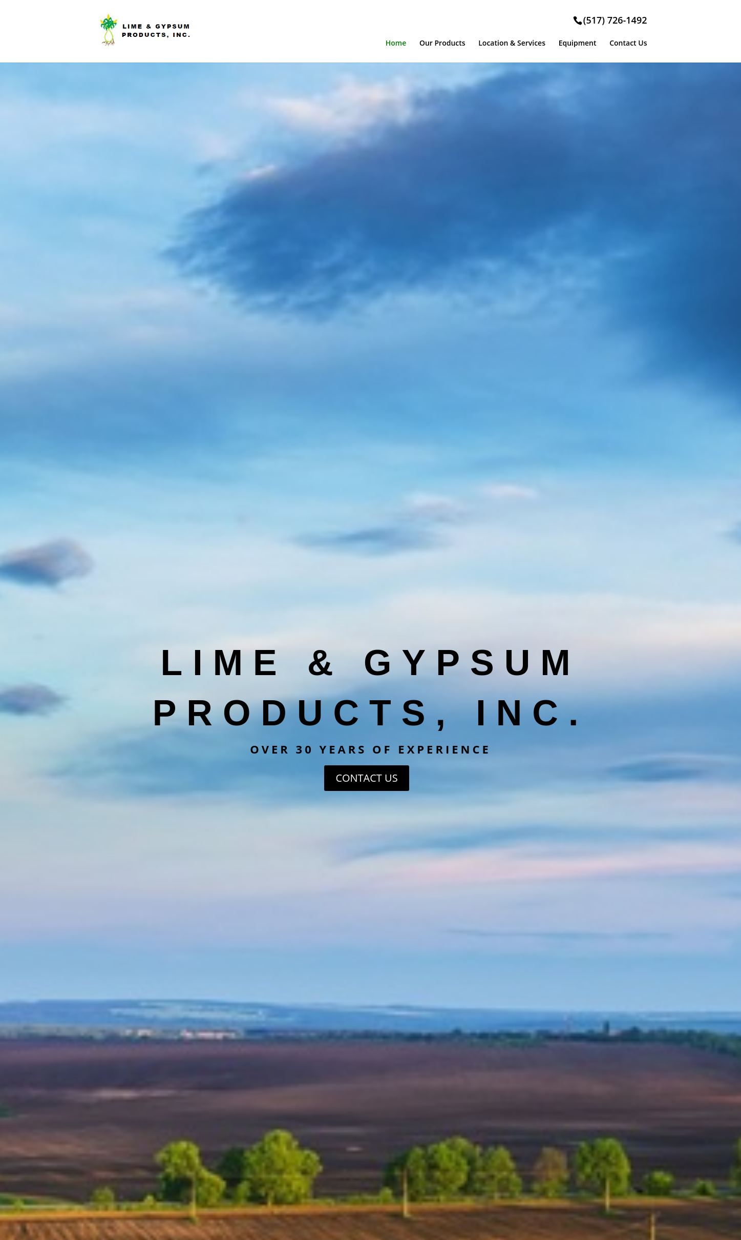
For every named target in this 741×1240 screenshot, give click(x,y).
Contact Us (628, 43)
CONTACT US (366, 778)
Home (396, 43)
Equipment (578, 43)
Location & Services (511, 43)
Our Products (442, 43)
